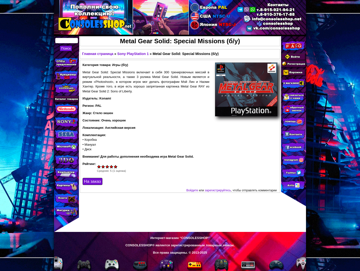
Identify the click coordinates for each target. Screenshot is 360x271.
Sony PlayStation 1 (133, 54)
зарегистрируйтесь (218, 190)
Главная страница (97, 54)
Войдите (192, 190)
